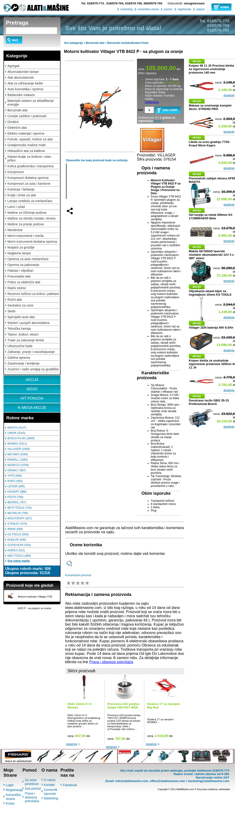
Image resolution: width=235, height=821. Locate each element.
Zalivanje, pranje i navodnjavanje (31, 352)
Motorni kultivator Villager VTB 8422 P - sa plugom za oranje (123, 51)
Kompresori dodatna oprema (27, 178)
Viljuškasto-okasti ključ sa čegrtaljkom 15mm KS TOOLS (210, 292)
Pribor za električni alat (23, 282)
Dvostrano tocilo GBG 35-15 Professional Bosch (209, 402)
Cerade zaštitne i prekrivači (27, 116)
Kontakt (49, 785)
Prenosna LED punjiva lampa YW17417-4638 (123, 705)
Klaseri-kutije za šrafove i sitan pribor (29, 158)
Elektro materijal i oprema (25, 133)
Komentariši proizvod (78, 575)
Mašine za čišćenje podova (26, 212)
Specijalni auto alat (21, 317)
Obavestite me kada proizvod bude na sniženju (97, 160)
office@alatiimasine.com (167, 781)
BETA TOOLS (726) (19, 507)
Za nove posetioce (32, 782)
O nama (49, 780)
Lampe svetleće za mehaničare (29, 201)
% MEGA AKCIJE (32, 408)
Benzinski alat (17, 110)
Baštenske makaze (21, 95)
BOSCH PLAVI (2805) (21, 438)
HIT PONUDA (32, 398)
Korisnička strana (13, 797)
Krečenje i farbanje (21, 189)
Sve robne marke (18, 560)
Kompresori (15, 172)
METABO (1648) (17, 454)
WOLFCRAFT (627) (19, 518)
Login (10, 785)
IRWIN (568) (15, 529)
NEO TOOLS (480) (19, 555)
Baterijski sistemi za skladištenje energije (30, 102)
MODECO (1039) (18, 465)
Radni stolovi (16, 288)
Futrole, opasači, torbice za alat (30, 139)
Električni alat (17, 127)
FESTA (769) (15, 497)
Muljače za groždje (21, 247)
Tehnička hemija (19, 328)
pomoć (167, 9)
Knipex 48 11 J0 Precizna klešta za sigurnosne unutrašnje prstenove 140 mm (211, 69)
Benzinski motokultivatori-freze (128, 43)
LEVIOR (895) (16, 486)
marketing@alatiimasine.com (208, 781)
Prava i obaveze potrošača (111, 662)
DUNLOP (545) (16, 539)
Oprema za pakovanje (23, 265)
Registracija (14, 790)
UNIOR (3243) (16, 433)
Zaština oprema (18, 357)
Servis (158, 121)
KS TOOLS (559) (18, 534)
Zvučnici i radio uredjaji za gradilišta (33, 369)
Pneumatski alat (19, 276)
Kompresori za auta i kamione (28, 183)
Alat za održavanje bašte (25, 83)
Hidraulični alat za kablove (26, 151)
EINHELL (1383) (17, 459)
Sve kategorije (73, 43)
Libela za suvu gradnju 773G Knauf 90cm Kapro (209, 143)
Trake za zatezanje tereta (25, 340)
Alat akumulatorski (20, 77)
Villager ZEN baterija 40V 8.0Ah (211, 327)
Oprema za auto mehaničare (27, 259)
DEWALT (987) (16, 470)
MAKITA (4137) (16, 427)
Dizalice (13, 122)
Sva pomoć (33, 788)
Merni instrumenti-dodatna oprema (32, 241)
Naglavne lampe (19, 253)
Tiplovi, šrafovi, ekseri (22, 334)
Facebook (70, 785)
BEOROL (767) (16, 502)
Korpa (10, 803)
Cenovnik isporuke (50, 791)
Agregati (13, 66)
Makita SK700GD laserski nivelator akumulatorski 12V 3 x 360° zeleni (211, 254)
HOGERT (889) (16, 491)
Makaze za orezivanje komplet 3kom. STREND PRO (210, 107)
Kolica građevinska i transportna (30, 166)
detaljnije (71, 744)
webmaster (224, 789)
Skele (11, 311)
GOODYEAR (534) (19, 545)
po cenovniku (172, 82)
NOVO (31, 389)
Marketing (51, 798)
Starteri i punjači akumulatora (28, 323)
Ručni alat (14, 299)
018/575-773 (93, 3)
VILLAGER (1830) (18, 449)
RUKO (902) (15, 481)
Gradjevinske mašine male (26, 145)
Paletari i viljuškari (20, 270)
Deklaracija (152, 102)
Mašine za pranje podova (25, 224)
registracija (184, 9)
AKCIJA (31, 380)
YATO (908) (14, 475)
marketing (126, 9)
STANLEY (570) (17, 523)
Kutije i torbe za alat (21, 195)
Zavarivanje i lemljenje (23, 363)
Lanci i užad (16, 207)
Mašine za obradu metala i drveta (31, 218)
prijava (200, 9)
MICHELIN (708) (17, 513)
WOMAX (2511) (17, 443)
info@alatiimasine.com (131, 781)
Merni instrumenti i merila (25, 236)
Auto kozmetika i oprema (25, 89)
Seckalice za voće (20, 305)
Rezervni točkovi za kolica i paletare (33, 294)
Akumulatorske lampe (23, 72)
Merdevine (14, 230)
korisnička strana (148, 9)
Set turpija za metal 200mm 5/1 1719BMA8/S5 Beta (211, 216)
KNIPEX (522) (16, 550)
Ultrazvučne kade (19, 346)
